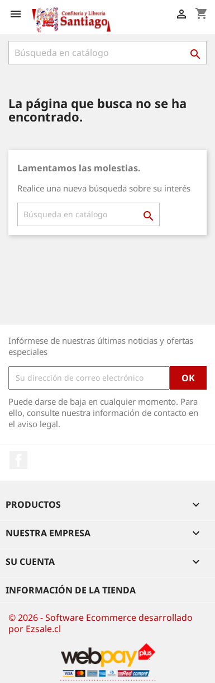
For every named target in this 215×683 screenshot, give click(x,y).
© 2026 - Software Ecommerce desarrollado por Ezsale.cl (100, 623)
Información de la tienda (71, 590)
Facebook (18, 460)
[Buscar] (107, 52)
